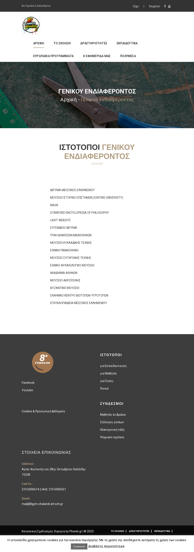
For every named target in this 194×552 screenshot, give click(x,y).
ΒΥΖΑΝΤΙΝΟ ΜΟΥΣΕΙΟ (64, 288)
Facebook (28, 382)
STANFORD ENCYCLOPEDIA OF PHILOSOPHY (79, 212)
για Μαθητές (108, 373)
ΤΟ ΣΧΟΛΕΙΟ (62, 43)
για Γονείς (107, 381)
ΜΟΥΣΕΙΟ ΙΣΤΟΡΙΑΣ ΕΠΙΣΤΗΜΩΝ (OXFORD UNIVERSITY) (86, 197)
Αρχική (68, 99)
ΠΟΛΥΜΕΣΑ (128, 56)
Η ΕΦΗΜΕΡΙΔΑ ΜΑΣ (97, 56)
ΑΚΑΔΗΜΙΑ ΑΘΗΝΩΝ (63, 273)
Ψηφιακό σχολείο (112, 437)
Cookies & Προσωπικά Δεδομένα (43, 411)
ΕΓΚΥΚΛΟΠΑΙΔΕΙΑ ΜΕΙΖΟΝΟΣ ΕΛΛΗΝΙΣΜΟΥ (78, 303)
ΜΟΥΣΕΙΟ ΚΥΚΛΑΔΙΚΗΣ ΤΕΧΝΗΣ (71, 242)
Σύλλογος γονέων (112, 422)
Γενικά (104, 388)
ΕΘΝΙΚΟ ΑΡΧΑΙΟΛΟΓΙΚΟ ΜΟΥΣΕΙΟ (72, 265)
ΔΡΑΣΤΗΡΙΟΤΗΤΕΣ (93, 43)
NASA (54, 205)
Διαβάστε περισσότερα (106, 546)
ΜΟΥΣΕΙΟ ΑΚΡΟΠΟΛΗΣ (65, 280)
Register (154, 6)
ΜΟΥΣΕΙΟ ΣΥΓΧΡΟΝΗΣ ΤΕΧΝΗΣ (70, 257)
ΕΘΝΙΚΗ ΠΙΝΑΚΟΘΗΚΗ (64, 250)
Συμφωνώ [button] (79, 546)
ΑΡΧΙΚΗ (38, 43)
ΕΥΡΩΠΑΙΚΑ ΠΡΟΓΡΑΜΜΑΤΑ (53, 56)
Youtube (27, 390)
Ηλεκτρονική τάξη (112, 429)
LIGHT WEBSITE (60, 220)
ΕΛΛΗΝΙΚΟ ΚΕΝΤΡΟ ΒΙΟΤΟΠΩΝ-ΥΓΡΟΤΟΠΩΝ (79, 295)
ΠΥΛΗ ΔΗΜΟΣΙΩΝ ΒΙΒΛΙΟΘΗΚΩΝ (71, 235)
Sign (136, 6)
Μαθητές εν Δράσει (113, 414)
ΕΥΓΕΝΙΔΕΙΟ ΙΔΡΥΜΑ (63, 227)
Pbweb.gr (76, 531)
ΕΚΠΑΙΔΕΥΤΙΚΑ (127, 43)
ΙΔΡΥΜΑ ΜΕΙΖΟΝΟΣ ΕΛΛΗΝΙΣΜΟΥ (72, 190)
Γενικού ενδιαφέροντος (107, 99)
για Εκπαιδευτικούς (113, 366)
